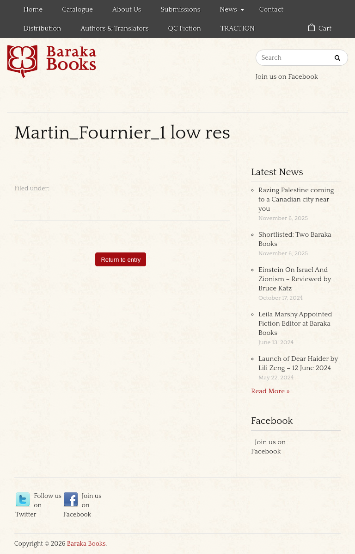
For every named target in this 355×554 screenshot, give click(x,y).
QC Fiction (184, 28)
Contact (271, 9)
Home (33, 9)
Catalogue (77, 9)
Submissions (180, 9)
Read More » (270, 391)
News (226, 11)
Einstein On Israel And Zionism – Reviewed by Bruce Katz (294, 279)
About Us (126, 9)
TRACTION (237, 28)
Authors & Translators (114, 28)
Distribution (42, 28)
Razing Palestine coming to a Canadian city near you (296, 199)
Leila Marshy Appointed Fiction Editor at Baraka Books (295, 323)
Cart (324, 28)
